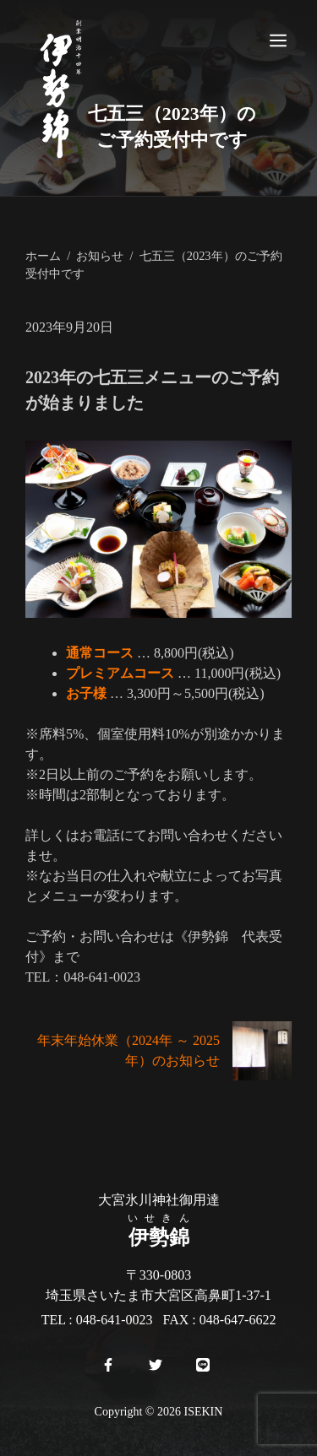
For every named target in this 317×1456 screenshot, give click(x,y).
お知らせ (99, 256)
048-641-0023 (114, 1320)
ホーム (43, 256)
